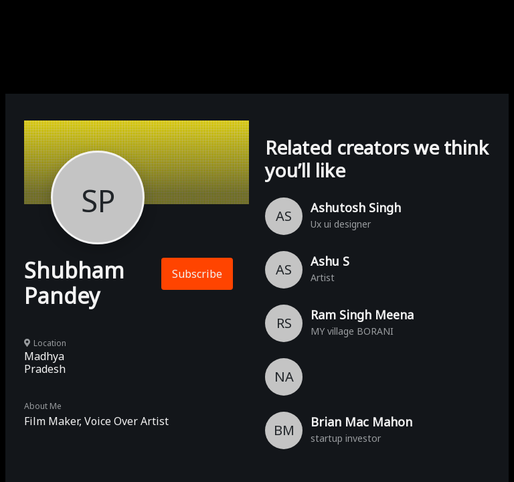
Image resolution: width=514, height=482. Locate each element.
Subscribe (197, 273)
